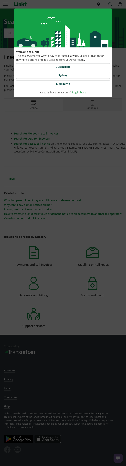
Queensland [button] (63, 67)
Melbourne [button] (63, 84)
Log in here (79, 92)
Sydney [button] (63, 75)
